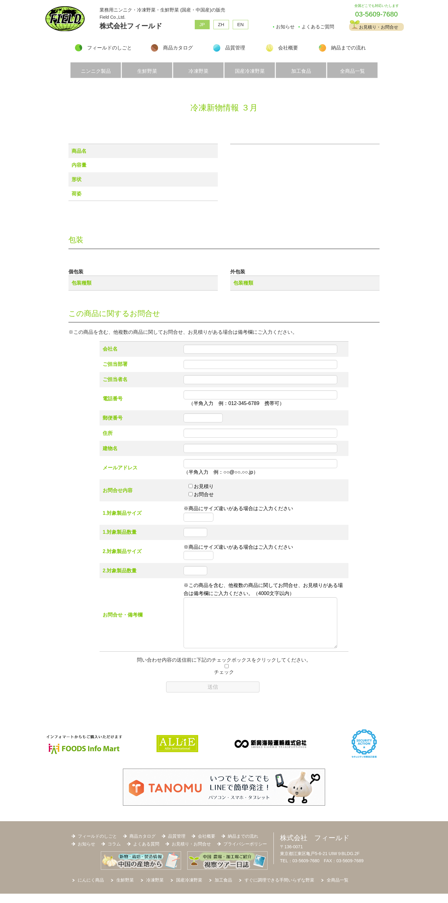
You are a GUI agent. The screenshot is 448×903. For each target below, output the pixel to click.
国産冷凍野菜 (250, 71)
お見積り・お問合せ (378, 27)
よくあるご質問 (317, 26)
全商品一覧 (352, 71)
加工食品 (301, 71)
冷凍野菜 (198, 71)
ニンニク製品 (96, 71)
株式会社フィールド (131, 26)
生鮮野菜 (147, 71)
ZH (221, 24)
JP (202, 24)
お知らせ (285, 26)
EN (240, 24)
